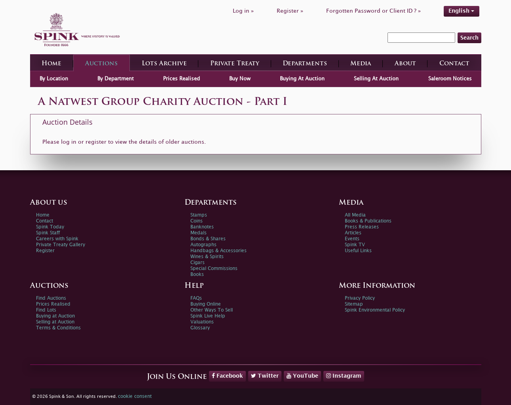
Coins (196, 221)
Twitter (265, 375)
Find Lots (46, 310)
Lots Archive (164, 64)
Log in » (243, 10)
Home (51, 64)
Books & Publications (368, 221)
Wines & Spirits (207, 257)
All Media (355, 215)
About (405, 64)
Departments (305, 64)
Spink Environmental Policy (375, 310)
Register (45, 251)
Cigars (197, 262)
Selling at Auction (55, 322)
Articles (353, 233)
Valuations (202, 322)
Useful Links (358, 251)
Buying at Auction (55, 316)
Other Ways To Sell (211, 310)
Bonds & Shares (208, 239)
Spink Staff (48, 233)
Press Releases (362, 227)
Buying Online (205, 304)
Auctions (101, 64)
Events (352, 239)
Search (469, 37)
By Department (115, 78)
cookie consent (135, 396)
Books (197, 274)
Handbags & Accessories (218, 251)
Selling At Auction (376, 78)
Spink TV (355, 245)
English (461, 10)
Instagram (343, 375)
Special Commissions (213, 268)
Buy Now (240, 78)
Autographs (203, 245)
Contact (454, 64)
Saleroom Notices (450, 78)
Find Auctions (51, 298)
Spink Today (50, 227)
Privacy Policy (360, 298)
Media (360, 64)
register (95, 142)
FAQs (196, 298)
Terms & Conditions (58, 328)
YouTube (302, 375)
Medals (198, 233)
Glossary (200, 328)
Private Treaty (234, 64)
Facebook (227, 375)
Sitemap (354, 304)
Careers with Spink (57, 239)
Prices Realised (181, 78)
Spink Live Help (207, 316)
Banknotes (202, 227)
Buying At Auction (302, 78)
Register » (290, 10)
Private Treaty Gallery (60, 245)
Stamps (198, 215)
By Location (54, 78)
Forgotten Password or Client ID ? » (373, 10)
